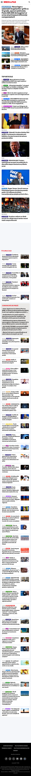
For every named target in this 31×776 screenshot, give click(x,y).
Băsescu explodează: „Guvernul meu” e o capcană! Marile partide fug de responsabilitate (11, 571)
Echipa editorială (8, 745)
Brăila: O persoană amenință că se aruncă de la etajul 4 (9, 361)
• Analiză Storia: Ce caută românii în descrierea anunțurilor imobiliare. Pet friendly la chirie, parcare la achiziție (14, 316)
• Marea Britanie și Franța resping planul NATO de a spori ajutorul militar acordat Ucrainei (14, 81)
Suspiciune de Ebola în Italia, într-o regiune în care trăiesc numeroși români (10, 640)
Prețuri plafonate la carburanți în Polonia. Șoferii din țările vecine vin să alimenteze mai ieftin (10, 458)
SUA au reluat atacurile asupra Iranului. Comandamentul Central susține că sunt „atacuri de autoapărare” (19, 48)
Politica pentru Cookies (21, 745)
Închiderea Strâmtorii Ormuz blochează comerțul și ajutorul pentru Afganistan (10, 257)
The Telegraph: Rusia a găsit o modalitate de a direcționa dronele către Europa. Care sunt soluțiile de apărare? (11, 712)
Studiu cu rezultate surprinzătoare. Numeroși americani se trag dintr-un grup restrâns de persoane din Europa (10, 561)
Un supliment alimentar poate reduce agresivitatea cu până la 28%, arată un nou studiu (10, 663)
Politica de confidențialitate (21, 748)
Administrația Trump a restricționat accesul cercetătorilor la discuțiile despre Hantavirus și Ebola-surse (14, 163)
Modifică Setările (15, 754)
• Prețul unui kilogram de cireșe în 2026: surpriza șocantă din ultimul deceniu (15, 108)
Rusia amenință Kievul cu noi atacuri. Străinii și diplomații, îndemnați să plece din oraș (10, 489)
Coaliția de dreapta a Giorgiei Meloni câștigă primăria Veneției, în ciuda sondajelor (10, 417)
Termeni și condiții (7, 748)
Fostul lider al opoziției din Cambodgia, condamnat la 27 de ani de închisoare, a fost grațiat (11, 275)
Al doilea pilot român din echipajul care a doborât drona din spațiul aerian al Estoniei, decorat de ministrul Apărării (10, 479)
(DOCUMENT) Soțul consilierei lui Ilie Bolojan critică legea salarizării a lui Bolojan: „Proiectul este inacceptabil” (19, 60)
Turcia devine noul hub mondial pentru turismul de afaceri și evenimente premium (11, 631)
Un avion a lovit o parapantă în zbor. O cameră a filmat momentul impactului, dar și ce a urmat (10, 448)
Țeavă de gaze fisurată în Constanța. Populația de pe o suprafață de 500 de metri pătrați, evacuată (11, 551)
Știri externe (4, 130)
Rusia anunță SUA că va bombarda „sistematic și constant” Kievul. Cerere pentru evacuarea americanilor (10, 427)
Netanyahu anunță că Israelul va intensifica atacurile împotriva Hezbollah (11, 341)
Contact (15, 750)
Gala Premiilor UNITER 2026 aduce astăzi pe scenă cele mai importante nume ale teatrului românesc (11, 469)
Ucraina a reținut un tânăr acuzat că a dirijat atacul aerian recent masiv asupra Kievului (15, 218)
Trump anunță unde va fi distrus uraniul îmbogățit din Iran (9, 265)
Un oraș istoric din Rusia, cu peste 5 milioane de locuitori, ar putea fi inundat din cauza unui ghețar (10, 518)
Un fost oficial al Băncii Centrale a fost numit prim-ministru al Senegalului (11, 298)
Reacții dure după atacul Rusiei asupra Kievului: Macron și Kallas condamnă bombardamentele (10, 622)
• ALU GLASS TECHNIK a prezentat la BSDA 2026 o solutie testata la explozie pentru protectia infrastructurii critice (15, 328)
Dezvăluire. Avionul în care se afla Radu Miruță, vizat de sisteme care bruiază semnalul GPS (10, 509)
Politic (3, 158)
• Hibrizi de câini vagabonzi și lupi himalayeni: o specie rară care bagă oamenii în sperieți (15, 94)
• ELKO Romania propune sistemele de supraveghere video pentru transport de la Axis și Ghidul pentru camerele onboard (15, 322)
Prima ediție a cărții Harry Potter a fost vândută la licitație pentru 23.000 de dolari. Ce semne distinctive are (10, 372)
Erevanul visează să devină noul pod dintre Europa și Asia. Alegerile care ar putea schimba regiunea (11, 499)
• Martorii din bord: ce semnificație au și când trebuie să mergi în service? (14, 333)
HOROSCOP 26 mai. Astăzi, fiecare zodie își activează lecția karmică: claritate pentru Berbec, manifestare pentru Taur (11, 407)
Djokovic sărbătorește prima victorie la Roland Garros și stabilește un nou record (11, 685)
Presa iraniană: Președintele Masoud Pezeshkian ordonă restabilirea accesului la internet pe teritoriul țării (11, 438)
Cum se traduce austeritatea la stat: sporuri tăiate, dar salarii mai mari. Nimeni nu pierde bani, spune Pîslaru (10, 528)
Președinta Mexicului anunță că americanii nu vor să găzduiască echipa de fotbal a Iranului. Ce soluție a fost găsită (10, 383)
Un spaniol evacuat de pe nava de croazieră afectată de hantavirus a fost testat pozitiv (10, 352)
